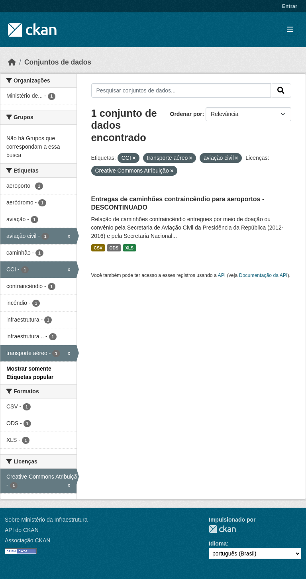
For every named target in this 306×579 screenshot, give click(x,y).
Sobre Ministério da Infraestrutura (46, 519)
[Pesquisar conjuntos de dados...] (181, 90)
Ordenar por (186, 114)
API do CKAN (22, 530)
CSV (98, 247)
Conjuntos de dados (57, 62)
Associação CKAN (27, 540)
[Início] (12, 62)
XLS (129, 247)
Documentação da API (263, 275)
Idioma (218, 543)
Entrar (289, 6)
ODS (113, 247)
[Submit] (281, 90)
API (222, 275)
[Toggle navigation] (290, 29)
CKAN (222, 529)
